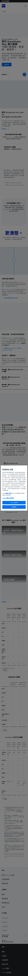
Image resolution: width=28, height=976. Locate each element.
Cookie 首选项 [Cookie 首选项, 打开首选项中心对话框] (14, 502)
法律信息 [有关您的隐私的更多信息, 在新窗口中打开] (11, 498)
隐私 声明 (8, 493)
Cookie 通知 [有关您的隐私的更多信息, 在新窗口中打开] (5, 498)
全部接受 (14, 507)
